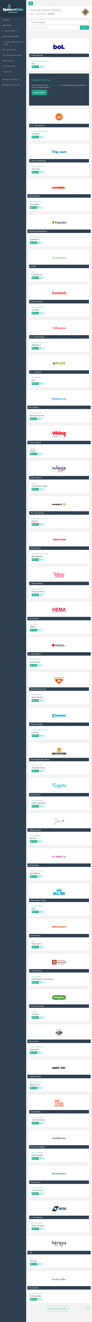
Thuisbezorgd (38, 767)
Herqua (33, 1260)
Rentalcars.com (37, 415)
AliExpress (36, 345)
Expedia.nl (34, 239)
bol (33, 63)
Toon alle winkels (57, 1308)
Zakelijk (32, 448)
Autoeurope (37, 1155)
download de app (54, 85)
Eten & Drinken (36, 377)
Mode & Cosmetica (36, 871)
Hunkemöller (36, 1296)
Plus (33, 380)
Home (31, 14)
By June (33, 838)
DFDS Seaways (38, 1225)
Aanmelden (39, 92)
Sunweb (35, 310)
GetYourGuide (38, 1120)
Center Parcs (38, 1190)
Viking (32, 450)
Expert (35, 521)
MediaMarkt (37, 556)
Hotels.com (35, 662)
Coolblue (36, 133)
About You (35, 1084)
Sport (33, 941)
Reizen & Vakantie (37, 166)
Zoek (84, 27)
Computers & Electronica (40, 131)
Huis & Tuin (33, 624)
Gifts (33, 272)
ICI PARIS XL (35, 873)
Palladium (34, 1049)
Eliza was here (38, 591)
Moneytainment (37, 695)
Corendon (34, 204)
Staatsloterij (37, 697)
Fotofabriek (37, 274)
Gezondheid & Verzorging (40, 61)
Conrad (35, 732)
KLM (33, 908)
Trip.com (36, 169)
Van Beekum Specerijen (42, 979)
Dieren (34, 483)
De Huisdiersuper (40, 486)
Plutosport (37, 943)
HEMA (32, 627)
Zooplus (35, 1014)
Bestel (35, 67)
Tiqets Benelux (39, 803)
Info (42, 67)
